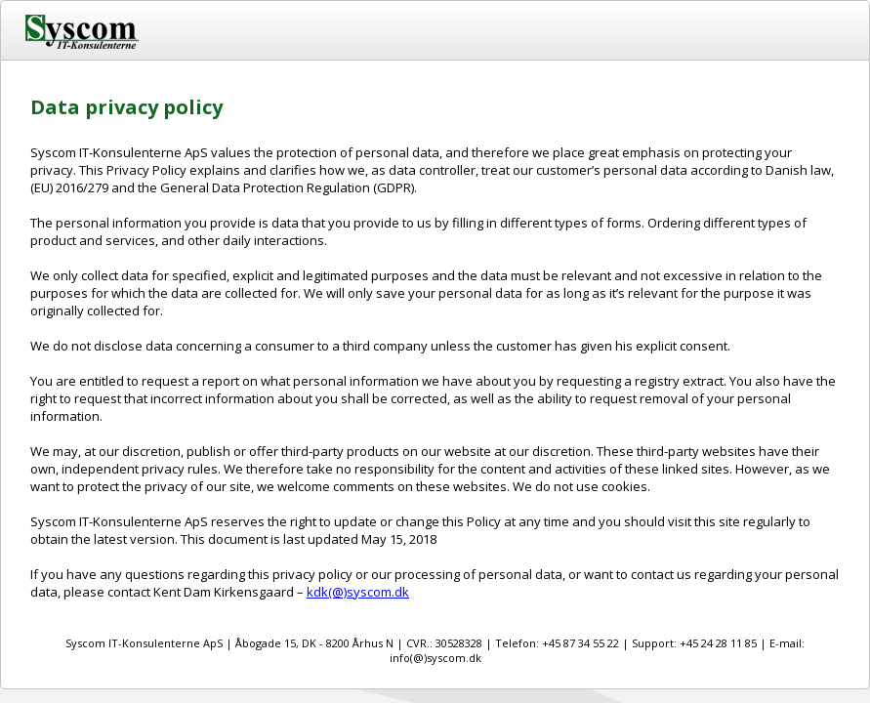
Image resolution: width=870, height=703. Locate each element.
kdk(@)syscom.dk (358, 591)
